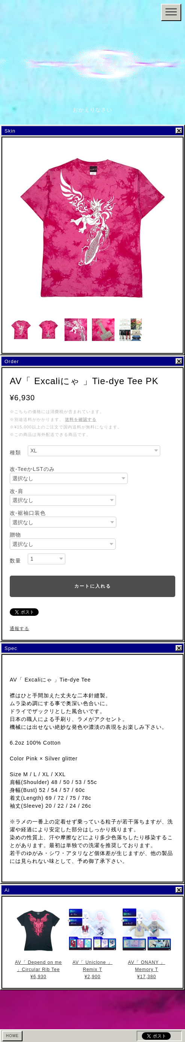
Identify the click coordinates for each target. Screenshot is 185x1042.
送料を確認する (80, 419)
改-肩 (16, 491)
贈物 (15, 535)
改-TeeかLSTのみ (32, 469)
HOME (12, 1036)
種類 (15, 452)
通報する (19, 628)
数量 (15, 561)
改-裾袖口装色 (28, 513)
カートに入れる (92, 586)
